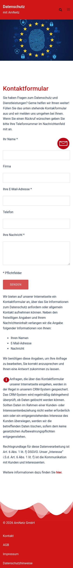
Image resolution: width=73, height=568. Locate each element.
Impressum (11, 554)
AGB (6, 545)
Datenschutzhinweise (18, 563)
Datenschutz (14, 6)
